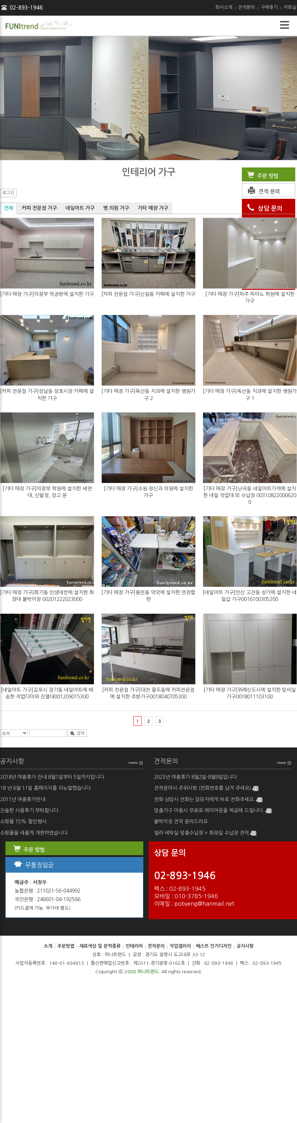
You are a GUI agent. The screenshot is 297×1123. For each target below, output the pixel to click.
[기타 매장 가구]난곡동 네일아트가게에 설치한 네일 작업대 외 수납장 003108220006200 (249, 495)
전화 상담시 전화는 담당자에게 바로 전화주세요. (208, 799)
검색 (77, 733)
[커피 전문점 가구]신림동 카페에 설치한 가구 (148, 294)
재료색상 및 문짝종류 (100, 946)
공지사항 (12, 761)
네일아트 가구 (80, 208)
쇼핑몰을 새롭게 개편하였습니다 (34, 832)
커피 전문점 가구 (39, 208)
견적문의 (246, 7)
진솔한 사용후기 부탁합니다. (30, 810)
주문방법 (65, 946)
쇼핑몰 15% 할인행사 (23, 821)
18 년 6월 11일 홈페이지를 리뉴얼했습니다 (45, 788)
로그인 (8, 193)
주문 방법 (262, 176)
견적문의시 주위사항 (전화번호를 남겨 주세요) (206, 788)
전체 (8, 208)
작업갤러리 (180, 946)
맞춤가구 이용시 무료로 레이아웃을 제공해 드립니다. (212, 810)
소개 (48, 946)
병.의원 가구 (116, 208)
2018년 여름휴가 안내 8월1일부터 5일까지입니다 (52, 777)
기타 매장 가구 (153, 208)
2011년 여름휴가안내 (22, 799)
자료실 (289, 7)
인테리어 (134, 946)
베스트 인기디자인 (214, 946)
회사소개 (223, 7)
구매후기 (269, 7)
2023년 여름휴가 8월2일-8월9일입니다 (195, 777)
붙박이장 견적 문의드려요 (181, 821)
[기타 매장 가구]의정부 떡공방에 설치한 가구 (47, 294)
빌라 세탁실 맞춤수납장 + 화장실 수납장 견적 (205, 833)
